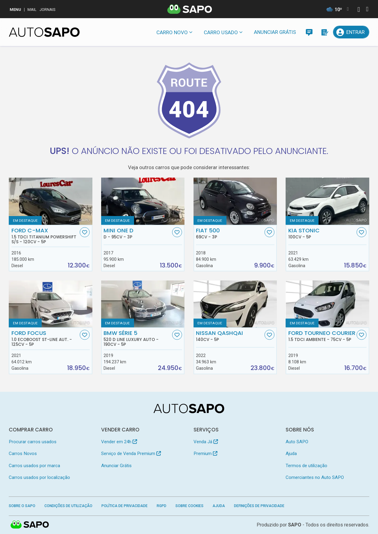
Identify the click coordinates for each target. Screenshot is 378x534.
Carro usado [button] (221, 32)
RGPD (161, 506)
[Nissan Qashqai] (235, 303)
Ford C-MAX (44, 235)
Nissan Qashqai (229, 336)
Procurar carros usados (32, 441)
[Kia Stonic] (327, 201)
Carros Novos (23, 453)
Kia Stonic (321, 233)
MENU (15, 9)
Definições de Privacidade (259, 506)
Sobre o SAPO (22, 506)
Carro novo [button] (172, 32)
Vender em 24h (119, 441)
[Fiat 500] (235, 201)
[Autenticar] (358, 10)
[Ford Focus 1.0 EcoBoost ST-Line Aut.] (50, 303)
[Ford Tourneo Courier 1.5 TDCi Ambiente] (327, 303)
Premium (205, 453)
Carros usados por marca (34, 465)
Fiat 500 (229, 233)
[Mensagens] (309, 32)
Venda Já (206, 441)
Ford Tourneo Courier (321, 336)
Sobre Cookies (189, 506)
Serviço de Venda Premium (131, 453)
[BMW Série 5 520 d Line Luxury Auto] (142, 303)
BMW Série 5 (137, 338)
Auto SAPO (297, 441)
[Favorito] (85, 232)
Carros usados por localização (39, 477)
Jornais (48, 9)
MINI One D (137, 233)
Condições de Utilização (68, 506)
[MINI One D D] (142, 201)
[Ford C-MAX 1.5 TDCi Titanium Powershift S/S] (50, 201)
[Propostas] (324, 32)
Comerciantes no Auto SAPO (315, 477)
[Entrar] (351, 32)
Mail (32, 9)
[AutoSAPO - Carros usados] (44, 32)
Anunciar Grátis (275, 32)
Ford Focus (44, 338)
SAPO (294, 525)
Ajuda (291, 453)
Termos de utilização (306, 465)
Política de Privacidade (124, 506)
